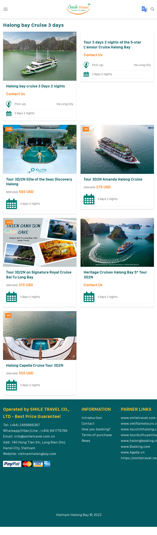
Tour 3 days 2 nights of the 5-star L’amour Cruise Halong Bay (112, 44)
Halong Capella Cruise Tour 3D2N (34, 365)
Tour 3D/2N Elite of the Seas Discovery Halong (39, 181)
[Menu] (5, 9)
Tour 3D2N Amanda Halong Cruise (113, 179)
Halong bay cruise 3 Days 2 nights (35, 86)
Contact (88, 423)
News (86, 440)
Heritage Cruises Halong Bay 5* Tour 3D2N (115, 274)
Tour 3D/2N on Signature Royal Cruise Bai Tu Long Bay (38, 274)
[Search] (152, 9)
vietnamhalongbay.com (37, 453)
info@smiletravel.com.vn (34, 436)
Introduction (92, 417)
